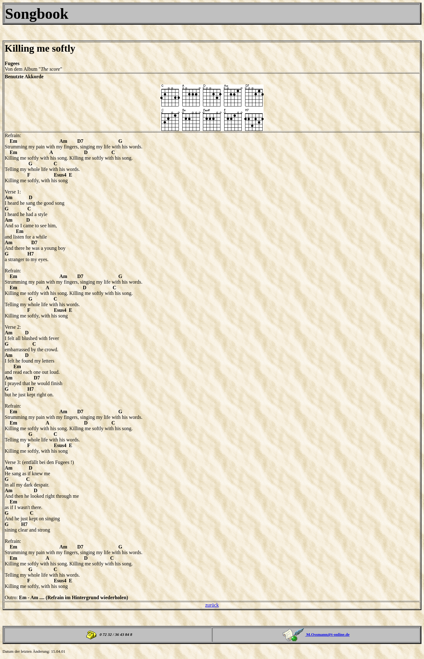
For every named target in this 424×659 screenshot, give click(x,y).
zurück (212, 605)
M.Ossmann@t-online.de (327, 634)
